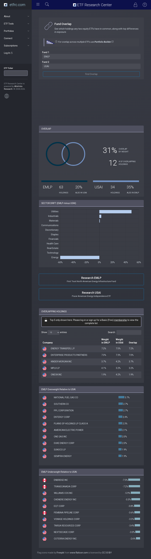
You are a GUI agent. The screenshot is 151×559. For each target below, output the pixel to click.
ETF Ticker (8, 68)
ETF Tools (17, 23)
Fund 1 (45, 52)
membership (120, 320)
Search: (124, 332)
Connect (17, 38)
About (17, 16)
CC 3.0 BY (107, 552)
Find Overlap (91, 74)
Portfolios (17, 31)
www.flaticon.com (79, 552)
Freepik (60, 552)
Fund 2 (45, 62)
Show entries (54, 332)
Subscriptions (17, 45)
